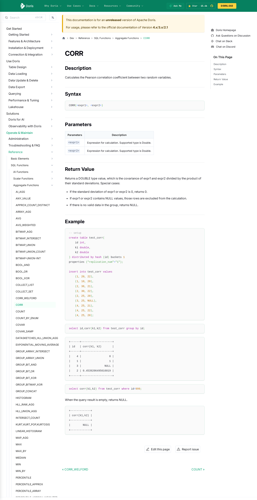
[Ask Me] (175, 6)
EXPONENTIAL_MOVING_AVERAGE (34, 371)
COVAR (18, 351)
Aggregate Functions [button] (24, 211)
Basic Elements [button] (18, 184)
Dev (72, 38)
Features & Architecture (22, 45)
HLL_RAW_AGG (22, 430)
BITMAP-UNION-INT (26, 284)
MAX (16, 470)
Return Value (221, 79)
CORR (17, 331)
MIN (16, 490)
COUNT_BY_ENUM (24, 344)
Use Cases (75, 5)
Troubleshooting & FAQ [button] (22, 172)
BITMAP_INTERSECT (26, 264)
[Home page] (63, 38)
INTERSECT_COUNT (25, 444)
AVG (16, 244)
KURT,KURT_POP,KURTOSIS (30, 450)
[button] (52, 17)
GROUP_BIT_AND (23, 391)
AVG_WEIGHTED (23, 251)
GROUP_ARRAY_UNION (27, 384)
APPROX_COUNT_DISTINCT (30, 231)
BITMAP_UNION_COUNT (28, 278)
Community (135, 5)
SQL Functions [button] (17, 191)
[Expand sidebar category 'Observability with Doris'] (52, 145)
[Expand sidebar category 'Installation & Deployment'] (52, 51)
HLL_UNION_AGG (24, 437)
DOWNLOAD (227, 5)
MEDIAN (18, 484)
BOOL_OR (19, 297)
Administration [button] (16, 165)
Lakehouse (13, 118)
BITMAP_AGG (21, 258)
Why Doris (53, 5)
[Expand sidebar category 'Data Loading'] (52, 85)
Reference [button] (13, 178)
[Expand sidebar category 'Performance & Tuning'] (52, 111)
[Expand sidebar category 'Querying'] (52, 105)
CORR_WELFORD (23, 324)
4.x (155, 27)
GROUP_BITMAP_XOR (26, 410)
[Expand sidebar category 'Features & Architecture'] (52, 45)
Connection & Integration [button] (23, 58)
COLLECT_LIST (22, 311)
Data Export (14, 98)
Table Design (15, 78)
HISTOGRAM (21, 424)
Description (220, 64)
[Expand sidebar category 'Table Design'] (52, 78)
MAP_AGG (19, 464)
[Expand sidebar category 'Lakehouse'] (52, 118)
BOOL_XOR (20, 304)
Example (218, 84)
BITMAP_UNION (23, 271)
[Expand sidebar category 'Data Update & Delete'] (52, 92)
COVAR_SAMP (22, 357)
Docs (94, 5)
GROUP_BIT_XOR (23, 404)
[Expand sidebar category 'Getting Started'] (52, 38)
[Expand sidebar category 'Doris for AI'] (52, 138)
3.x (160, 27)
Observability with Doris (22, 145)
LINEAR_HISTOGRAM (26, 457)
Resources (112, 5)
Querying (12, 105)
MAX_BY (18, 477)
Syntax (217, 69)
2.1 (166, 27)
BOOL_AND (20, 291)
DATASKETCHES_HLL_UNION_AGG (34, 364)
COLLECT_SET (22, 317)
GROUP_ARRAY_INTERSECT (30, 377)
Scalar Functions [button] (21, 204)
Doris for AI (14, 138)
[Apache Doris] (27, 6)
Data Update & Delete (21, 91)
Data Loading (15, 85)
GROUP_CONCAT (24, 417)
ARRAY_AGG (21, 238)
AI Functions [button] (18, 198)
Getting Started (16, 38)
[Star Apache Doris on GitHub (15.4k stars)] (200, 6)
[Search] (24, 17)
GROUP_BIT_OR (22, 397)
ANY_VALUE (20, 224)
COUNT (18, 337)
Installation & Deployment (23, 51)
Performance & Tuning (21, 111)
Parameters (220, 74)
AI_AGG (18, 218)
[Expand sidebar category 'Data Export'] (52, 98)
